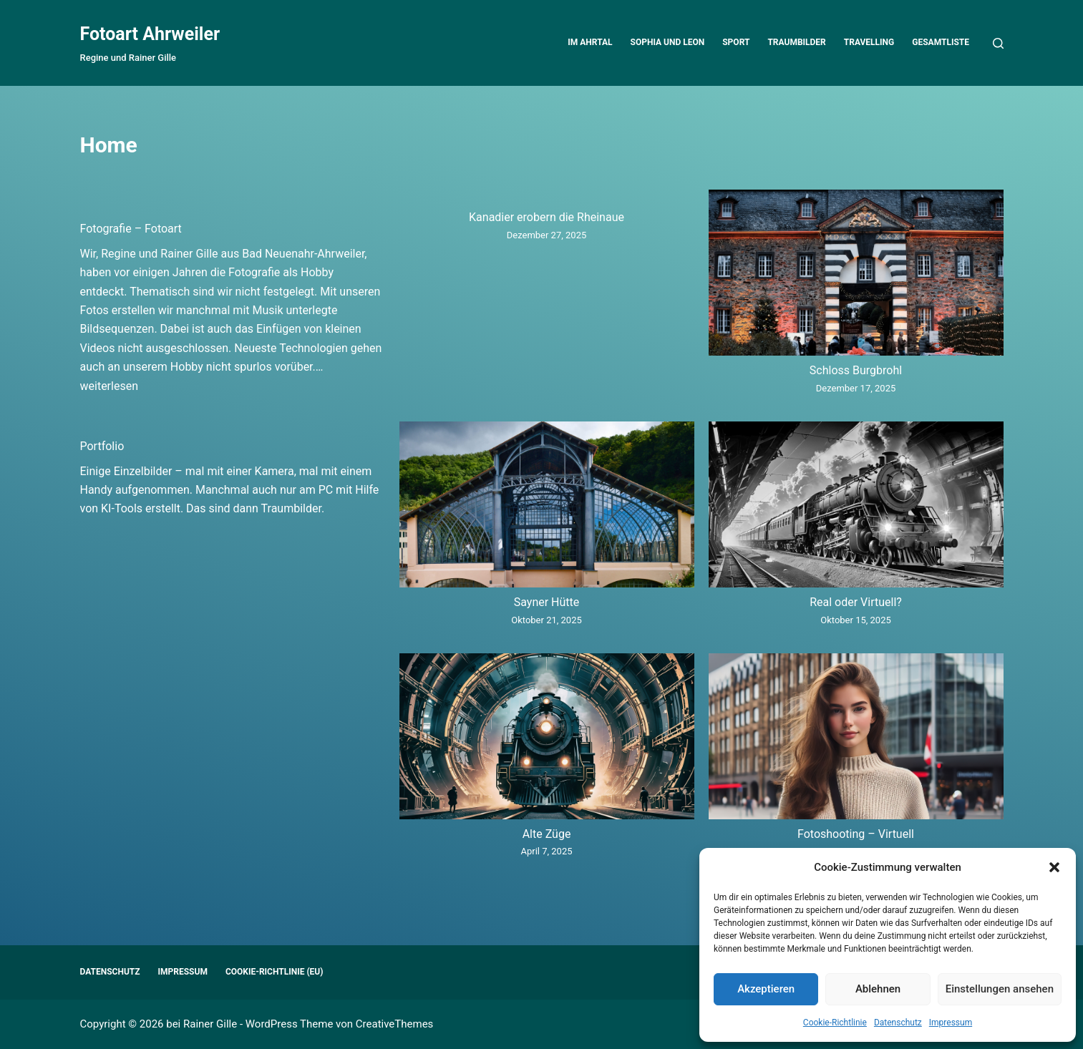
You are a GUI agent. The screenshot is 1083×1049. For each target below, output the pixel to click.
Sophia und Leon (668, 42)
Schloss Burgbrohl (856, 370)
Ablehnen (877, 988)
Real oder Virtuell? (856, 602)
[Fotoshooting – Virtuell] (856, 739)
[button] (1054, 867)
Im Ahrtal (590, 42)
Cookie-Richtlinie (835, 1023)
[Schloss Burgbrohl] (856, 275)
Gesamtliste (940, 42)
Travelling (869, 42)
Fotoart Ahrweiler (150, 34)
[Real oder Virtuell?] (856, 507)
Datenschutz (898, 1023)
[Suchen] (998, 43)
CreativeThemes (395, 1024)
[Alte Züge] (546, 739)
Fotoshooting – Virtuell (855, 834)
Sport (735, 42)
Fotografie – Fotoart (131, 228)
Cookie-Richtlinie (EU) (274, 972)
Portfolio (102, 446)
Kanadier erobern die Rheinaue (546, 217)
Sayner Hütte (547, 602)
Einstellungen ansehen (1000, 988)
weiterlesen (109, 386)
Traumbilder (796, 42)
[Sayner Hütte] (546, 507)
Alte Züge (547, 834)
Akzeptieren (766, 988)
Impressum (950, 1023)
